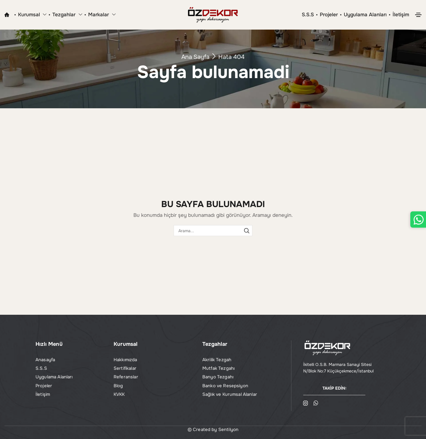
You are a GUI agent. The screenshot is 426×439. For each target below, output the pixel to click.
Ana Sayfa (195, 57)
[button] (418, 15)
